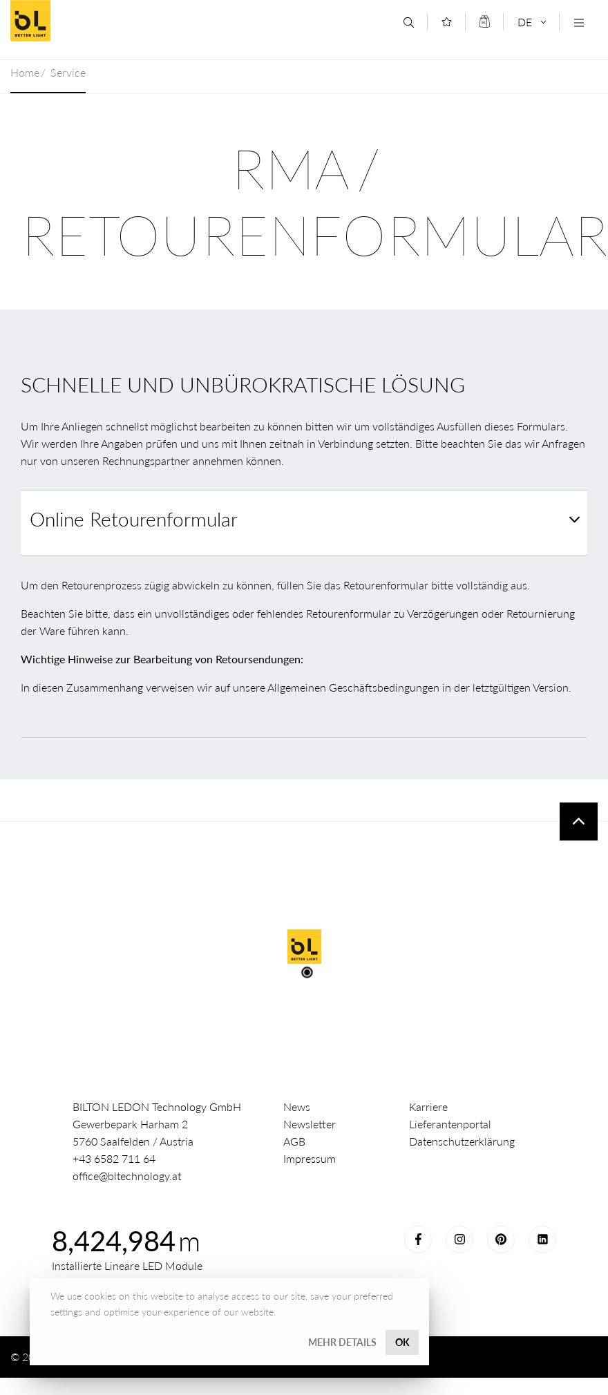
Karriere (428, 1106)
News (296, 1106)
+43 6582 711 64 (114, 1158)
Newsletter (309, 1123)
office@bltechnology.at (127, 1175)
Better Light (109, 20)
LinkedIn (542, 1239)
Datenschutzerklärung (462, 1141)
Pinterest (501, 1239)
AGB (294, 1141)
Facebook (418, 1239)
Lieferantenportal (450, 1123)
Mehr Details (342, 1342)
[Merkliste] (447, 21)
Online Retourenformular (134, 519)
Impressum (309, 1158)
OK (402, 1342)
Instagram (459, 1239)
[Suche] (409, 22)
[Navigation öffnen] (579, 22)
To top (579, 821)
